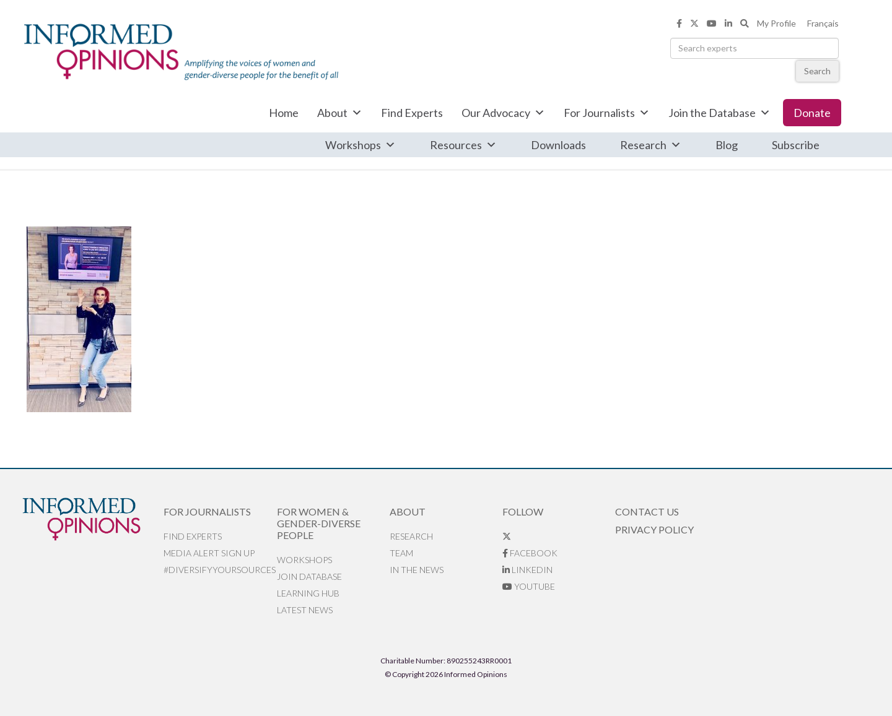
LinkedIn (527, 569)
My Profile (776, 23)
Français (823, 23)
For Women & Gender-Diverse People (319, 523)
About (339, 112)
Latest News (305, 610)
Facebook (530, 553)
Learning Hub (308, 593)
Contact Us (647, 511)
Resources (463, 144)
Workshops (360, 144)
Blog (726, 145)
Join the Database (719, 112)
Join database (309, 576)
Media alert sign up (209, 553)
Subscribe (796, 145)
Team (401, 553)
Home (284, 112)
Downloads (558, 145)
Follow (522, 511)
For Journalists (607, 112)
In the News (417, 569)
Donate (812, 112)
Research (650, 144)
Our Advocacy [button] (503, 112)
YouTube (528, 586)
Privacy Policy (654, 529)
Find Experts (412, 112)
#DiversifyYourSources (220, 569)
